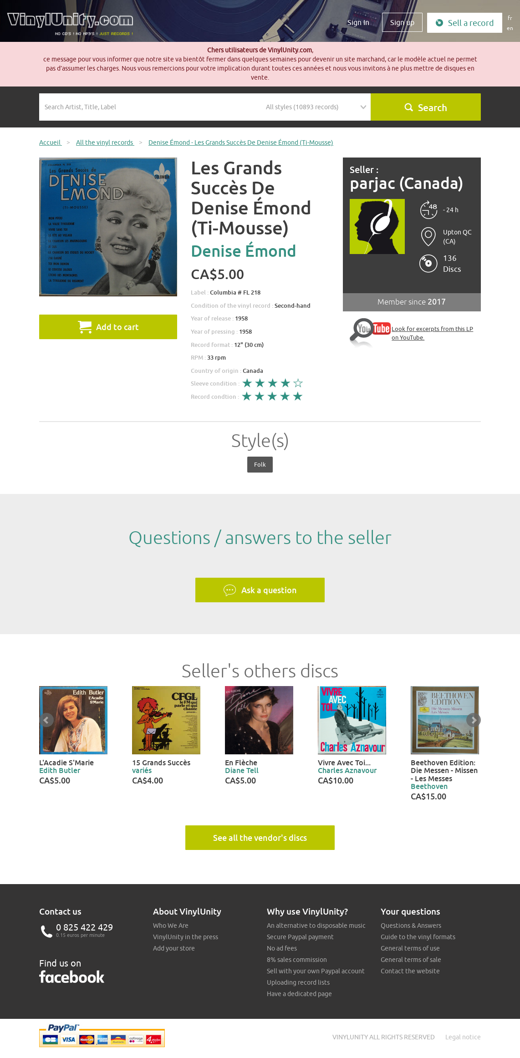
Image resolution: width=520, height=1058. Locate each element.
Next (473, 720)
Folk (260, 464)
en (510, 28)
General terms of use (410, 948)
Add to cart (108, 327)
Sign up (402, 22)
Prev (46, 720)
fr (510, 18)
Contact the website (410, 971)
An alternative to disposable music (316, 925)
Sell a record (464, 23)
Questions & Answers (411, 925)
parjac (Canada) (407, 183)
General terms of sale (411, 959)
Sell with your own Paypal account (316, 971)
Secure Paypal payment (300, 937)
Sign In (358, 22)
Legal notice (463, 1037)
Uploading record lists (298, 982)
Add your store (174, 948)
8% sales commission (297, 959)
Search (425, 107)
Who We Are (171, 925)
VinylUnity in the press (185, 937)
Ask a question (260, 590)
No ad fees (282, 948)
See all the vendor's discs (260, 838)
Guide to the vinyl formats (418, 937)
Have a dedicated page (299, 993)
